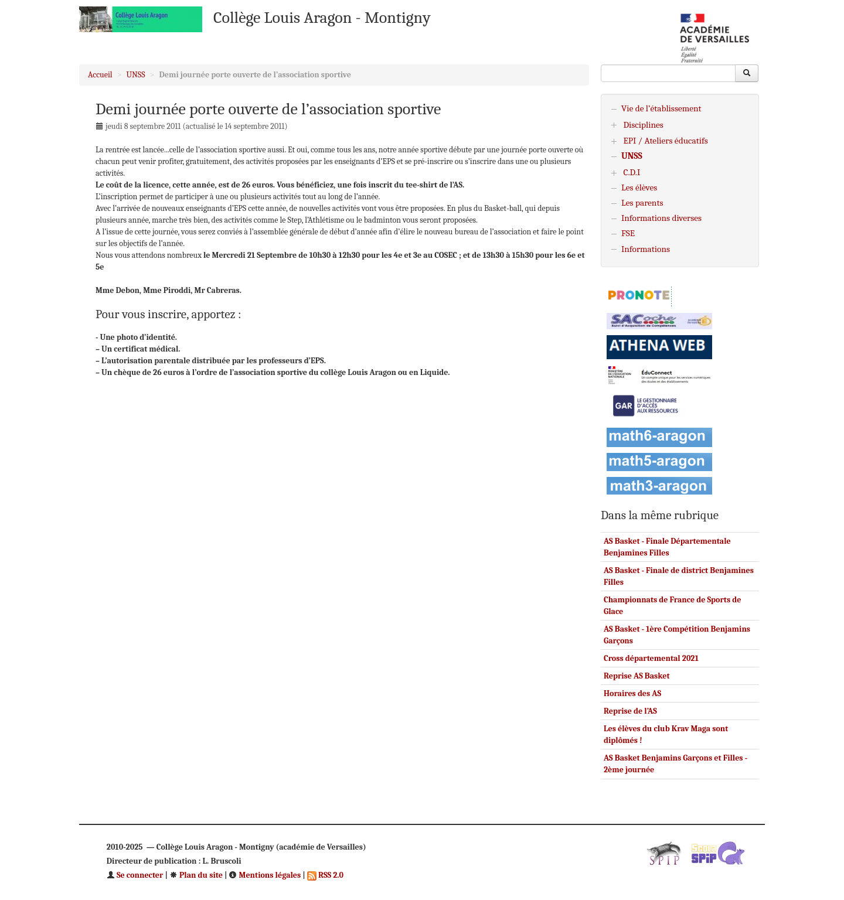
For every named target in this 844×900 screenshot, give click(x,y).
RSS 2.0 (325, 875)
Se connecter (135, 875)
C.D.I (631, 172)
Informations (645, 249)
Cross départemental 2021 (651, 658)
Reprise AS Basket (637, 676)
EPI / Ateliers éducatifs (665, 140)
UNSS (136, 75)
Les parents (642, 202)
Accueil (100, 75)
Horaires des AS (632, 693)
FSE (628, 233)
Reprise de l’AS (630, 711)
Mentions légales (265, 875)
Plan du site (196, 875)
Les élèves (639, 187)
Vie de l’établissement (661, 108)
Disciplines (643, 125)
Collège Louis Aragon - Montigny (322, 17)
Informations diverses (661, 218)
